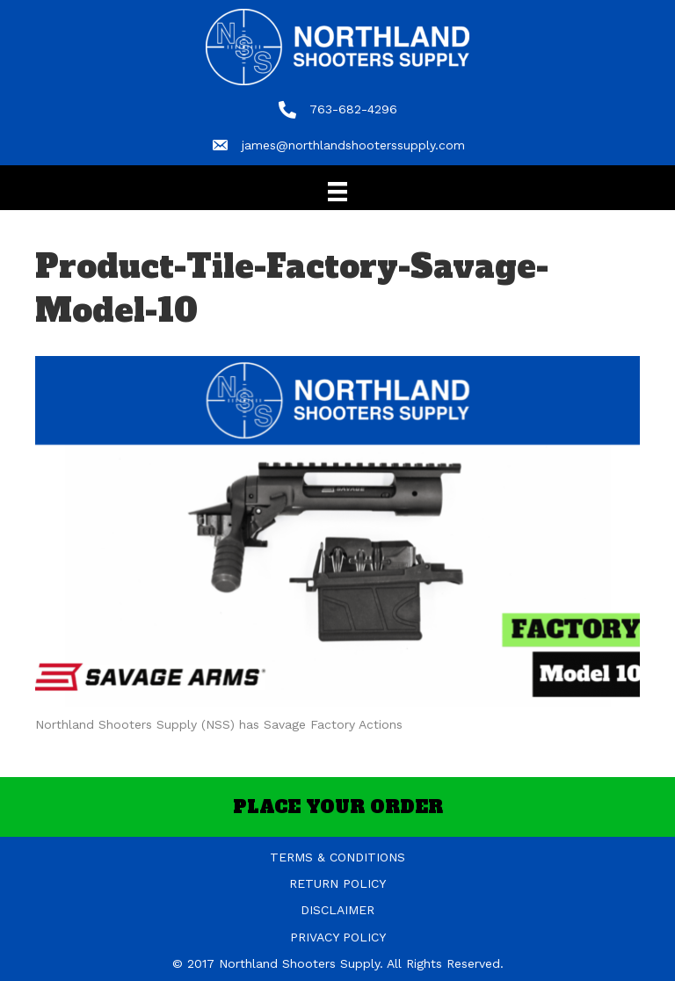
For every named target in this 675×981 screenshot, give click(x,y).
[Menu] (337, 191)
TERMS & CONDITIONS (337, 857)
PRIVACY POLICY (338, 937)
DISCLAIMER (337, 910)
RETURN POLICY (337, 883)
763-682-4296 (353, 109)
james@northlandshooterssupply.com (353, 145)
